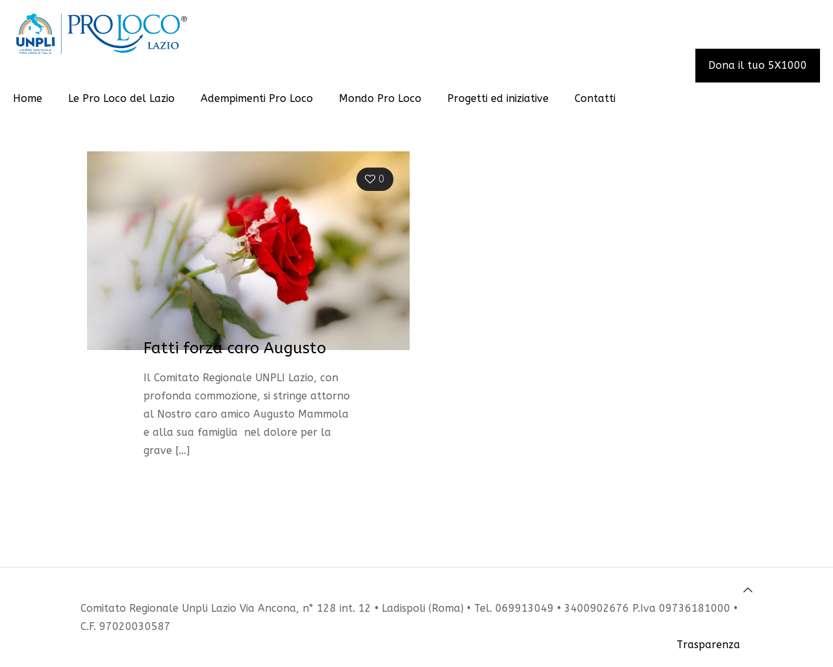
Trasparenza (708, 644)
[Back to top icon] (748, 590)
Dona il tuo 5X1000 (757, 65)
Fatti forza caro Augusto (234, 348)
